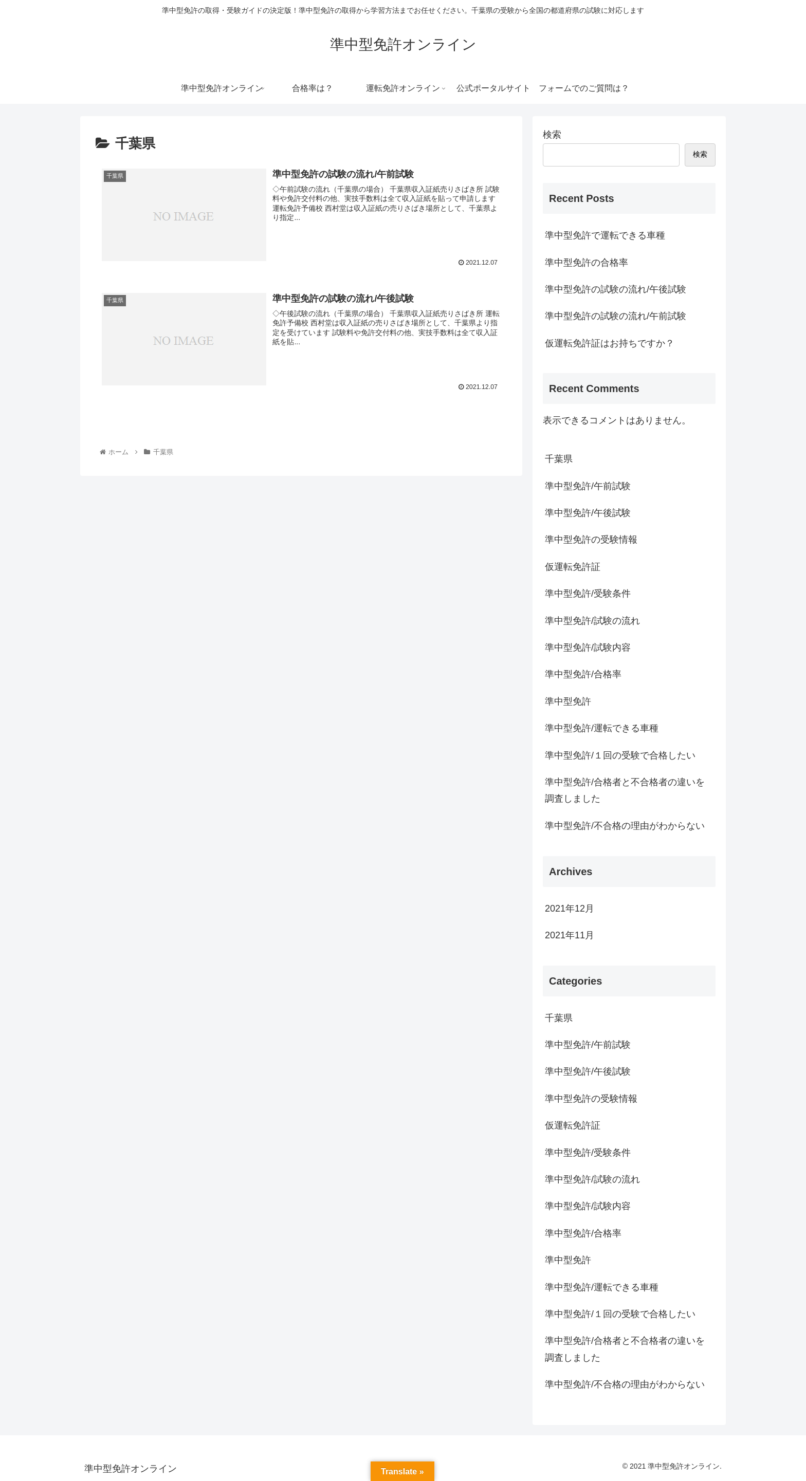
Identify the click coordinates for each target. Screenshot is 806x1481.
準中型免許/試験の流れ (592, 621)
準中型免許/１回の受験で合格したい (620, 755)
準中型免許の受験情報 (591, 539)
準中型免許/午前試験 (588, 486)
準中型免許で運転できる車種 (605, 235)
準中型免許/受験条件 (588, 593)
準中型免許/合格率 (583, 674)
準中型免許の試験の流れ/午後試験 (615, 289)
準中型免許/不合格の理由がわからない (625, 826)
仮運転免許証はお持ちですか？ (609, 343)
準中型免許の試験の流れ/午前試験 (615, 316)
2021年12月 (569, 908)
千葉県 (559, 459)
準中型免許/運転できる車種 (601, 728)
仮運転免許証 (572, 567)
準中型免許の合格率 (586, 262)
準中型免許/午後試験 (588, 513)
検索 (552, 134)
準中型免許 (568, 701)
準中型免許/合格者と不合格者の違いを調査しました (625, 790)
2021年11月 (569, 935)
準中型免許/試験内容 (588, 647)
